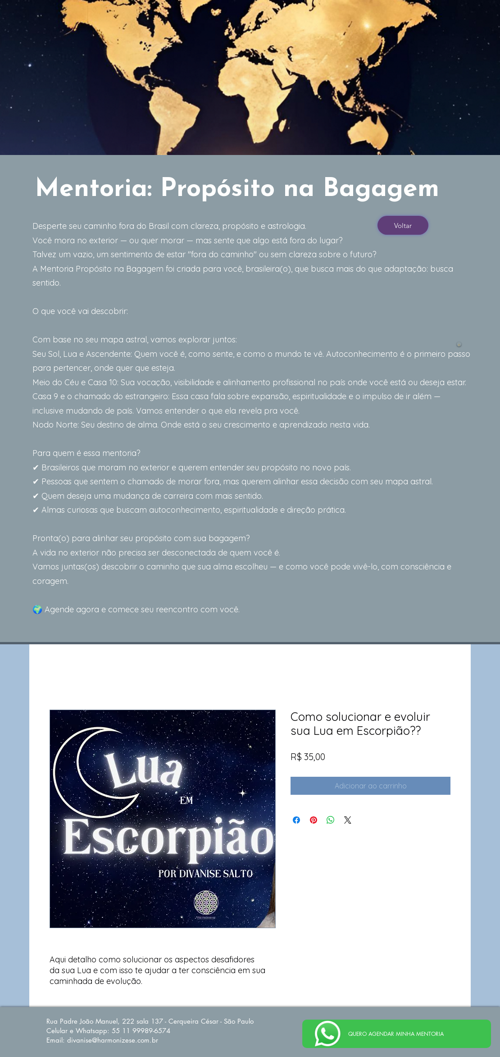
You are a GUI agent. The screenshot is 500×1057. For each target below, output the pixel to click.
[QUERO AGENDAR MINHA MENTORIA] (396, 1034)
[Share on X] (347, 820)
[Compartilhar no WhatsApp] (330, 820)
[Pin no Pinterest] (313, 820)
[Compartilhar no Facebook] (296, 820)
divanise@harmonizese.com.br (112, 1040)
